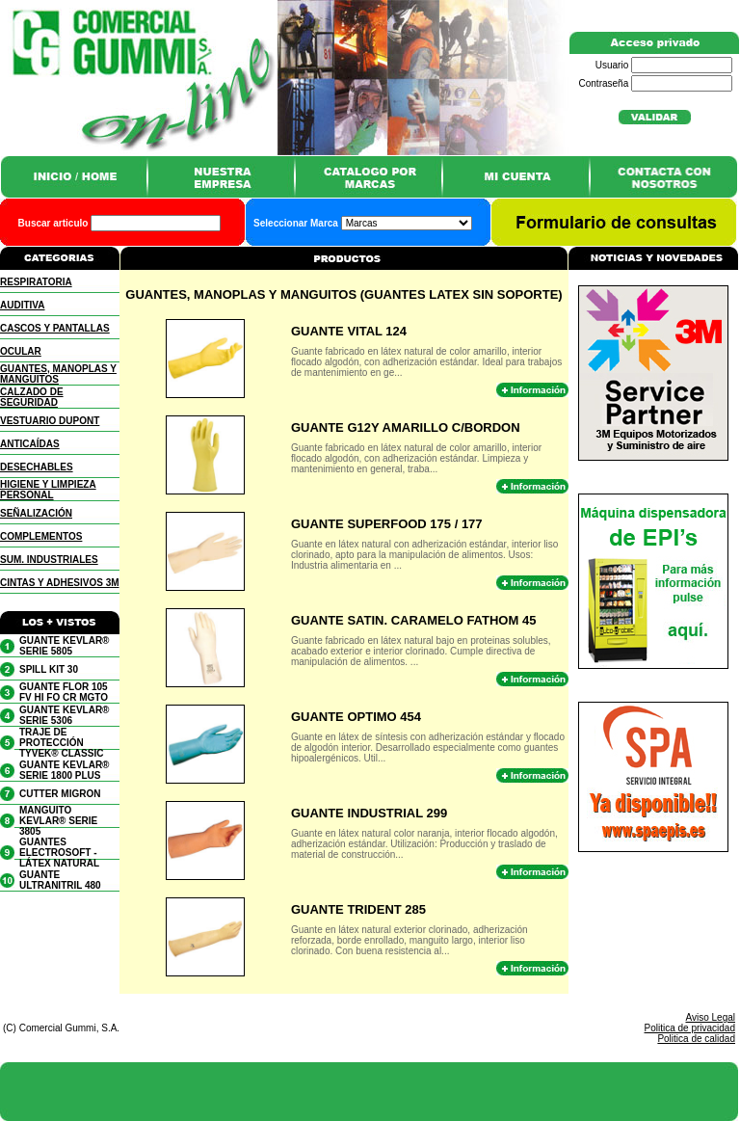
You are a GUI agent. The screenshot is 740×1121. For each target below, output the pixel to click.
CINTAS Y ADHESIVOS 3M (59, 582)
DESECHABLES (36, 467)
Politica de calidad (696, 1038)
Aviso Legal (710, 1017)
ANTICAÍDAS (30, 444)
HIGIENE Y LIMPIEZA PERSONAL (48, 489)
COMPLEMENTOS (41, 536)
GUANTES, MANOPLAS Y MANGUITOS (58, 374)
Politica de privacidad (690, 1028)
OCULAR (20, 351)
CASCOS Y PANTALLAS (55, 328)
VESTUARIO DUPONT (49, 420)
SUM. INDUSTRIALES (49, 559)
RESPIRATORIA (36, 282)
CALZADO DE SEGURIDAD (32, 397)
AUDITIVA (22, 305)
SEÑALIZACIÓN (36, 513)
